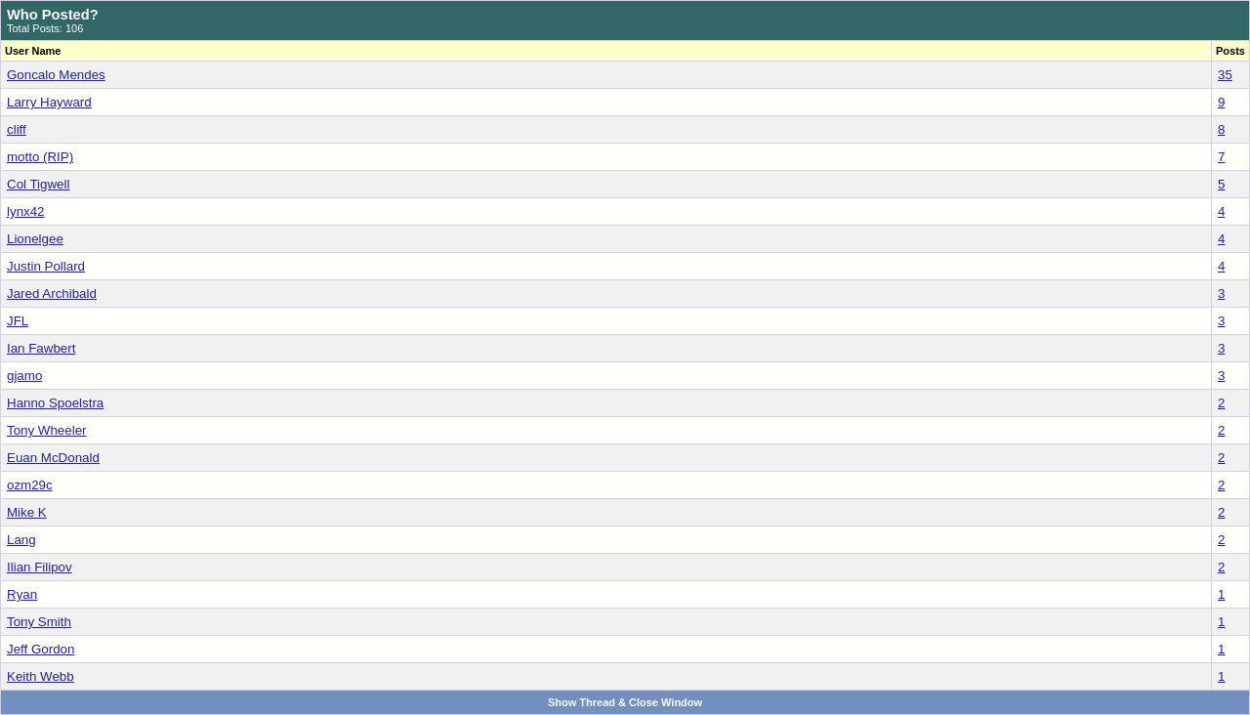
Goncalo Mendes (56, 74)
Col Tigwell (38, 184)
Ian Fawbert (41, 348)
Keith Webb (40, 676)
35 (1225, 74)
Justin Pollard (46, 266)
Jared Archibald (52, 293)
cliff (16, 129)
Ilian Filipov (39, 567)
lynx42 (26, 211)
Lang (21, 539)
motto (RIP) (40, 156)
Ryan (22, 594)
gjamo (24, 375)
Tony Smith (39, 621)
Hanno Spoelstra (55, 403)
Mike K (27, 512)
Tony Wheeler (47, 430)
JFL (17, 321)
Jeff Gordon (40, 649)
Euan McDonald (53, 457)
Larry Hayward (49, 102)
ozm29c (30, 485)
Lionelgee (35, 238)
